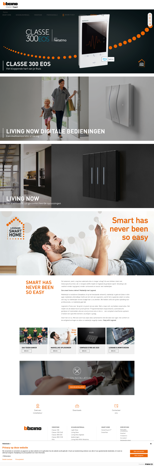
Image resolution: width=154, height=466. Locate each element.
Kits (53, 439)
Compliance (123, 435)
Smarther (104, 432)
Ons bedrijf (123, 438)
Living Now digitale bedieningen (55, 131)
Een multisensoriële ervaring (22, 136)
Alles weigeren (138, 455)
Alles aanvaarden (139, 451)
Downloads (77, 408)
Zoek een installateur (77, 387)
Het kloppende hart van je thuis (23, 68)
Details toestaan (7, 459)
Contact (82, 15)
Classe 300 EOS (28, 63)
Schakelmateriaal (22, 15)
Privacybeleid (19, 459)
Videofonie (38, 15)
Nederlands (6, 443)
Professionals (52, 15)
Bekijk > (26, 351)
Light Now (74, 430)
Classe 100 (55, 430)
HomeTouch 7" (106, 430)
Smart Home (6, 15)
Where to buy (70, 15)
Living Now (22, 198)
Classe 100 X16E (57, 432)
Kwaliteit (123, 433)
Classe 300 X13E (57, 437)
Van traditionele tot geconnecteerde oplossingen (33, 203)
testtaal (93, 15)
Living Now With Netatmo (80, 439)
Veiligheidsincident (125, 440)
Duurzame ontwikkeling (123, 430)
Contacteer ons (116, 409)
